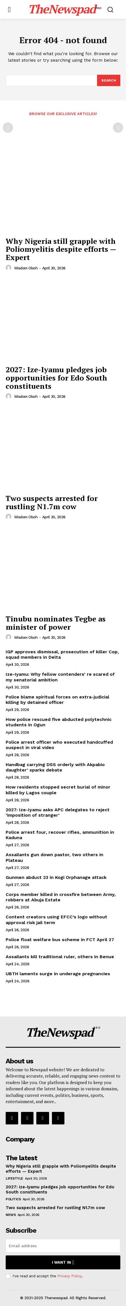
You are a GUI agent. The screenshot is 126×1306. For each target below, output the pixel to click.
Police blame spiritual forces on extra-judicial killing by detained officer (57, 699)
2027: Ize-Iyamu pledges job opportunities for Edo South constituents (56, 377)
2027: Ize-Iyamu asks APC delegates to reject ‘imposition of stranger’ (58, 812)
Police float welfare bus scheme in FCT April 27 (60, 939)
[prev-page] (8, 127)
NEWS (11, 1215)
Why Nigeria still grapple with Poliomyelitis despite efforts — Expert (61, 249)
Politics (13, 1199)
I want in (63, 1262)
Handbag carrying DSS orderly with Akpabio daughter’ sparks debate (55, 767)
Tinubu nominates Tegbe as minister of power (56, 623)
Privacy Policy (69, 1276)
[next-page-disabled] (118, 127)
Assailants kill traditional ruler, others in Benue (60, 956)
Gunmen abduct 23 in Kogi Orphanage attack (56, 877)
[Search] (108, 80)
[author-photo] (9, 268)
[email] (63, 1246)
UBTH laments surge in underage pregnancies (58, 973)
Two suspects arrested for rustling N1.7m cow (52, 502)
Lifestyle (14, 1178)
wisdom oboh (26, 268)
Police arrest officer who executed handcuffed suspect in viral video (59, 744)
